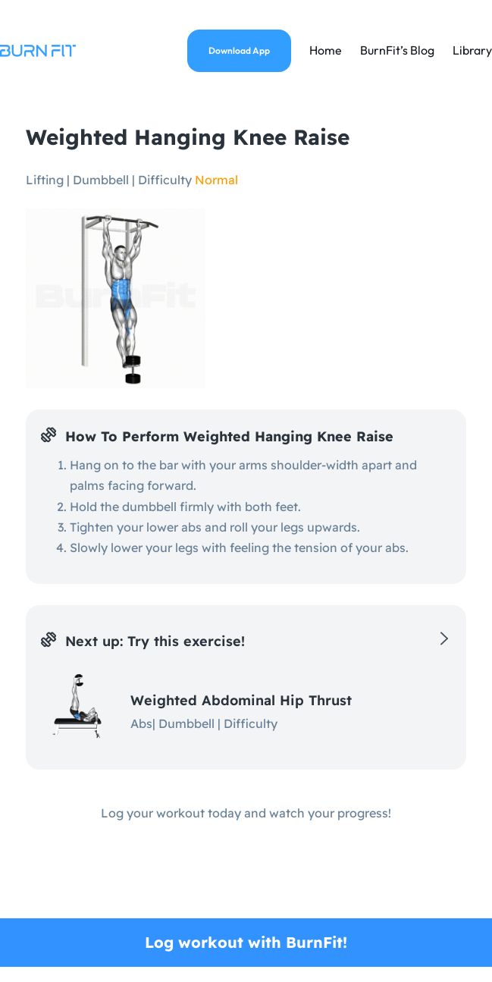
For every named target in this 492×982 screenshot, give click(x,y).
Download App (239, 50)
